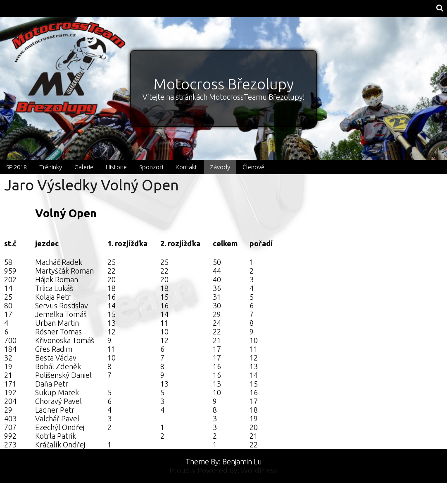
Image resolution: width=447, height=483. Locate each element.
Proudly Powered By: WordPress (223, 470)
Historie (116, 167)
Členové (253, 167)
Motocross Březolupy (224, 83)
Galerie (83, 167)
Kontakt (186, 167)
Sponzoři (151, 167)
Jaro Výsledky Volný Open (91, 184)
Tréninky (50, 167)
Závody (220, 167)
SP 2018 (16, 167)
